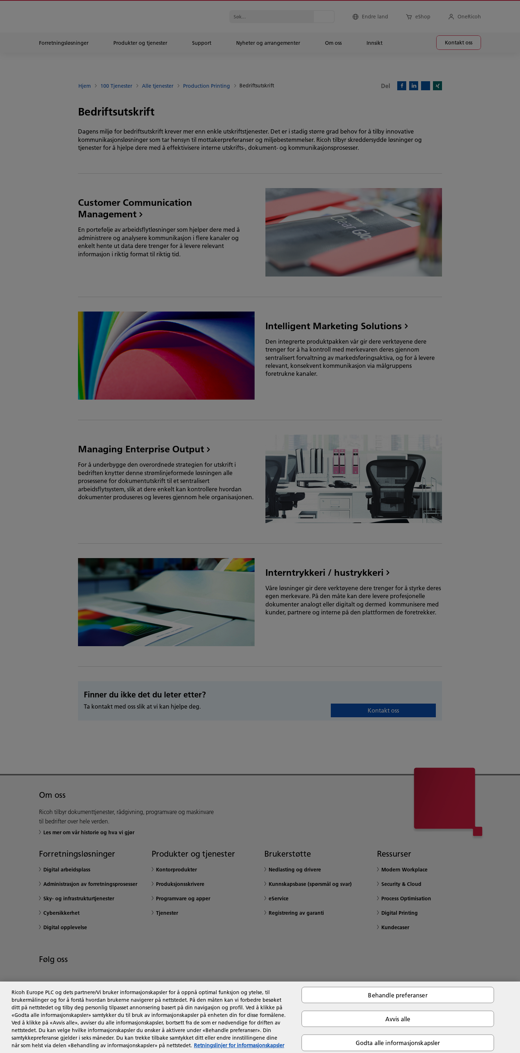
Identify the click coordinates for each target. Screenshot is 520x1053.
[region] (260, 1017)
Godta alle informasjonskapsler (398, 1043)
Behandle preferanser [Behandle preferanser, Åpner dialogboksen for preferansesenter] (397, 995)
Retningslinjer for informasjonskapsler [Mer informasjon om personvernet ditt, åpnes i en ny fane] (239, 1045)
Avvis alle (398, 1019)
